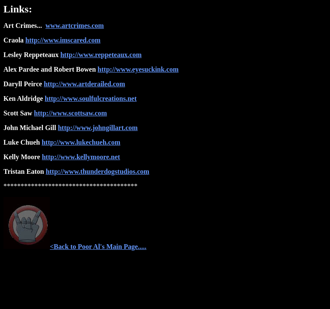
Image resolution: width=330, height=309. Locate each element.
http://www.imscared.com (63, 40)
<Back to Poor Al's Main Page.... (74, 246)
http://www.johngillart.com (98, 127)
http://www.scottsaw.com (70, 113)
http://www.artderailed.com (84, 84)
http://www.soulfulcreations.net (91, 98)
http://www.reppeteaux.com (100, 54)
